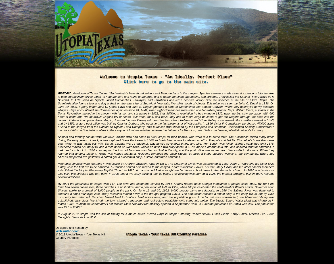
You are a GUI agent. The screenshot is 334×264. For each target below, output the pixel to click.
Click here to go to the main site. (166, 81)
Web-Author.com (67, 231)
